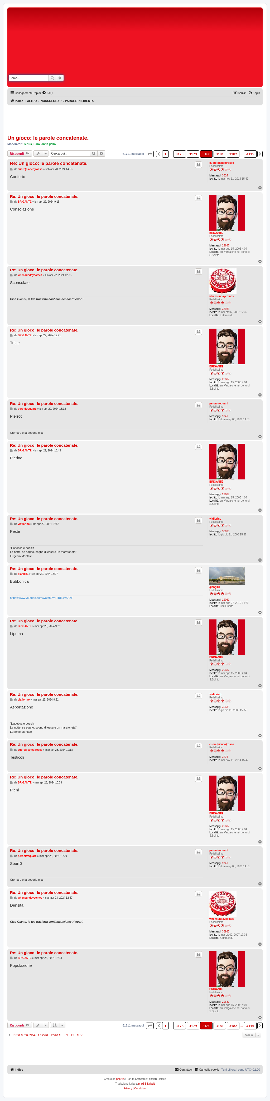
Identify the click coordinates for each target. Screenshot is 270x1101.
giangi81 (214, 587)
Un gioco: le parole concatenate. (48, 138)
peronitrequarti (218, 403)
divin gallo (48, 144)
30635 (225, 531)
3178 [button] (180, 154)
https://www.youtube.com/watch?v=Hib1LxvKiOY (41, 597)
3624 (225, 175)
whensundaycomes (221, 296)
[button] (150, 154)
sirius (28, 144)
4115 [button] (250, 154)
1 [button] (165, 154)
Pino (36, 144)
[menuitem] (47, 93)
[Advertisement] (182, 48)
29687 (225, 245)
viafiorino (215, 518)
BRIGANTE (216, 232)
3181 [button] (220, 154)
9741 (225, 416)
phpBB (120, 1078)
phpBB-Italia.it (146, 1083)
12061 (225, 599)
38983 (225, 308)
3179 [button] (193, 154)
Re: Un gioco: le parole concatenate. (49, 163)
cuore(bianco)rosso (221, 162)
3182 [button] (233, 154)
